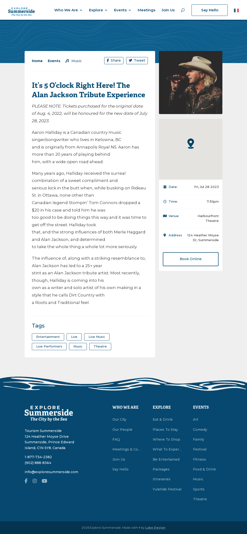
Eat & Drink (163, 419)
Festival (199, 449)
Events (120, 10)
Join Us (168, 10)
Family (198, 439)
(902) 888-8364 (38, 463)
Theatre (200, 499)
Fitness (199, 459)
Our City (119, 419)
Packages (161, 469)
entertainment (48, 337)
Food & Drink (204, 469)
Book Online (191, 259)
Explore (96, 10)
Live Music (97, 337)
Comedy (200, 429)
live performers (49, 346)
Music (73, 61)
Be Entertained (166, 459)
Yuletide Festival (167, 489)
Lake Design (155, 527)
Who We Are (66, 10)
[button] (191, 143)
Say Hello (209, 10)
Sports (199, 489)
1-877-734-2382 (38, 457)
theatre (100, 346)
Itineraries (162, 479)
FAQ (116, 439)
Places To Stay (165, 429)
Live (74, 337)
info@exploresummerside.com (51, 472)
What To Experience (167, 449)
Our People (122, 429)
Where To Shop (166, 439)
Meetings (146, 10)
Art (195, 419)
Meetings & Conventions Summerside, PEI (127, 449)
